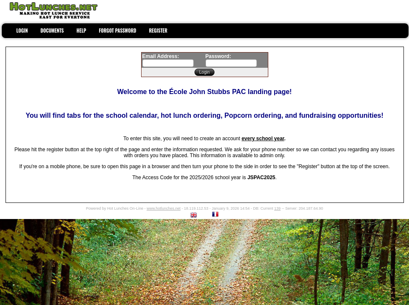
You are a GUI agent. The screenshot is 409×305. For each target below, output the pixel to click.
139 (277, 208)
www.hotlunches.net (164, 208)
